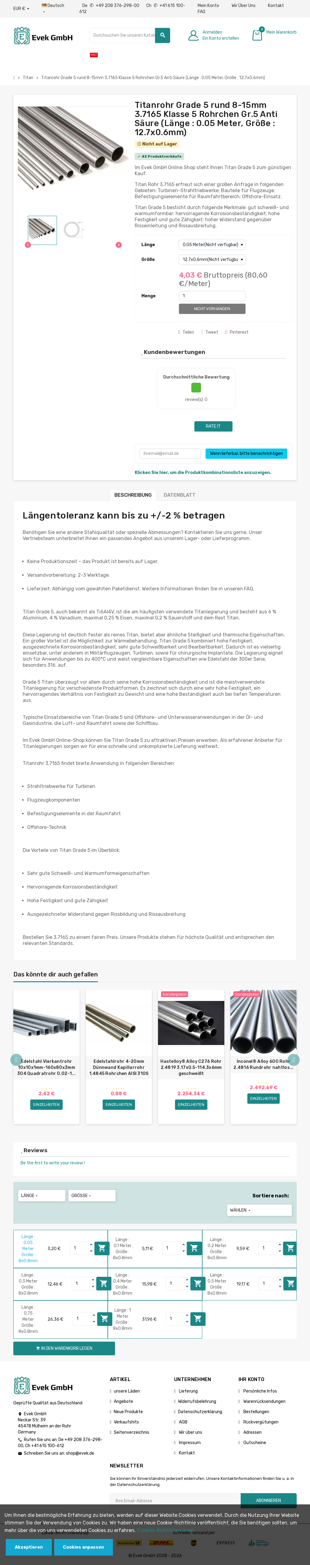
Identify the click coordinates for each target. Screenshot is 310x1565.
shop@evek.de (80, 1453)
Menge (148, 296)
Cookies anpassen (83, 1547)
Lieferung (188, 1391)
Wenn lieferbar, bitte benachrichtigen (246, 453)
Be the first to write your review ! (53, 1163)
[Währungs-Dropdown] (21, 9)
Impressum (189, 1442)
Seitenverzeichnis (131, 1432)
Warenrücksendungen (263, 1401)
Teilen (186, 332)
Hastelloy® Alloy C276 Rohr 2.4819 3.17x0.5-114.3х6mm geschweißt (191, 1067)
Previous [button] (16, 1060)
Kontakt (276, 5)
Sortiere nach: (270, 1196)
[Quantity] (79, 1248)
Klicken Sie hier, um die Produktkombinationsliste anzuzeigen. (203, 472)
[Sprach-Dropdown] (54, 9)
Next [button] (294, 1060)
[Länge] (212, 245)
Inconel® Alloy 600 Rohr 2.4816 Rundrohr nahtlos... (263, 1064)
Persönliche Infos (259, 1391)
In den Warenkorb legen (102, 1248)
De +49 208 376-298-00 (111, 5)
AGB (182, 1422)
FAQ (201, 11)
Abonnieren (268, 1500)
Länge (148, 244)
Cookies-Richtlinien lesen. (166, 1530)
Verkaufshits (126, 1422)
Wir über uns (190, 1432)
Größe (148, 259)
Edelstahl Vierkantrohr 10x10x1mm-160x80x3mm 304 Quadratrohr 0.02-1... (46, 1067)
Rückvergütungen (260, 1422)
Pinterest (237, 332)
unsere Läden (127, 1391)
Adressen (252, 1432)
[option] (46, 1057)
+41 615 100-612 (47, 1445)
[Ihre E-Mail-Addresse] (175, 1500)
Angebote (123, 1401)
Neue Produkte (128, 1411)
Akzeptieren (29, 1547)
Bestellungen (255, 1411)
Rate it (213, 426)
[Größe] (212, 260)
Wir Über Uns (244, 5)
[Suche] (130, 35)
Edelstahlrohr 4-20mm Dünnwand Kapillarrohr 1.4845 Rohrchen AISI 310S (119, 1067)
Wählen (241, 1210)
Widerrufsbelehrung (197, 1401)
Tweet (209, 332)
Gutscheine (254, 1442)
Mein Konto (208, 5)
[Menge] (212, 296)
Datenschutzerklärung (200, 1411)
